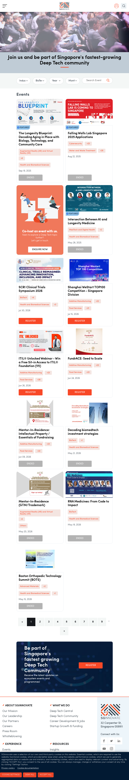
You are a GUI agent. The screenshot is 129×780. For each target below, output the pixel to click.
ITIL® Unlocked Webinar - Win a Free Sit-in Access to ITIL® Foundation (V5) (39, 362)
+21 (87, 308)
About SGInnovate (18, 705)
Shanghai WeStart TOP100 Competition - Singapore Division (86, 291)
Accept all (46, 775)
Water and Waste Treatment (82, 151)
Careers (7, 726)
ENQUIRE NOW (40, 249)
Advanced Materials (29, 586)
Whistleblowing (12, 736)
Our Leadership (12, 716)
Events (6, 749)
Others (23, 526)
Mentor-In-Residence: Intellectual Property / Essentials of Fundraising (36, 434)
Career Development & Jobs (67, 721)
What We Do (61, 705)
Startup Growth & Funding (66, 726)
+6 (22, 158)
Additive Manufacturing (80, 301)
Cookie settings (11, 775)
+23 (88, 144)
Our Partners (10, 721)
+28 (38, 380)
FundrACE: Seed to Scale (85, 358)
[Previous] (22, 622)
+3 (55, 305)
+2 (101, 230)
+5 (22, 519)
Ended (30, 178)
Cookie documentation (28, 768)
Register (30, 321)
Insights (54, 749)
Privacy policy (8, 768)
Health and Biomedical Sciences (34, 165)
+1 (82, 440)
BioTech (23, 298)
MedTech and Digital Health (82, 230)
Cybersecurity (75, 144)
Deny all (29, 775)
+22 (97, 301)
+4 (33, 298)
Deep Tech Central (61, 711)
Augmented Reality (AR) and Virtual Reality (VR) (36, 152)
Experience (13, 744)
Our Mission (10, 711)
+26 (101, 151)
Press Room (9, 731)
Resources (61, 744)
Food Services (75, 308)
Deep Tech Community (64, 716)
